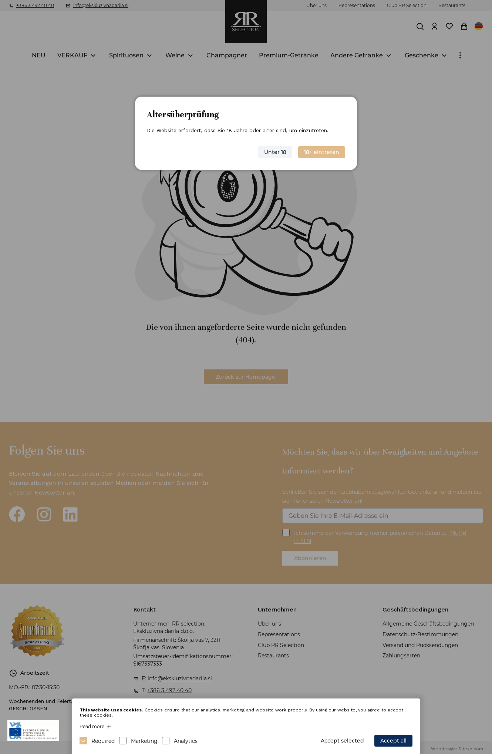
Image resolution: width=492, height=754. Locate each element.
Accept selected (342, 740)
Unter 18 (275, 152)
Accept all (393, 740)
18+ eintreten (321, 152)
